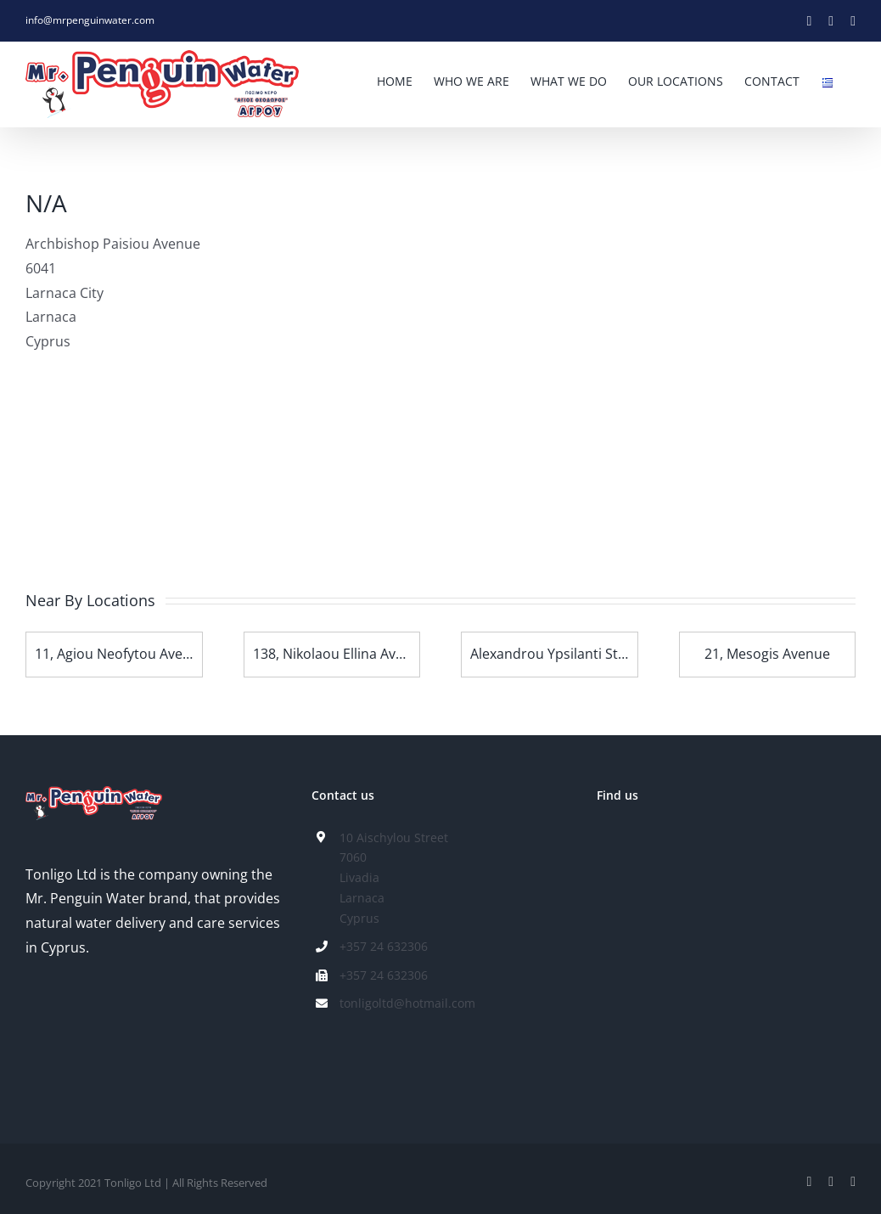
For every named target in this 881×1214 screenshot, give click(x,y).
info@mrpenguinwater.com (89, 20)
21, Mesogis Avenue (767, 653)
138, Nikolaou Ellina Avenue (340, 653)
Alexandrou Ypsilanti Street (557, 653)
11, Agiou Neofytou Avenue (121, 653)
